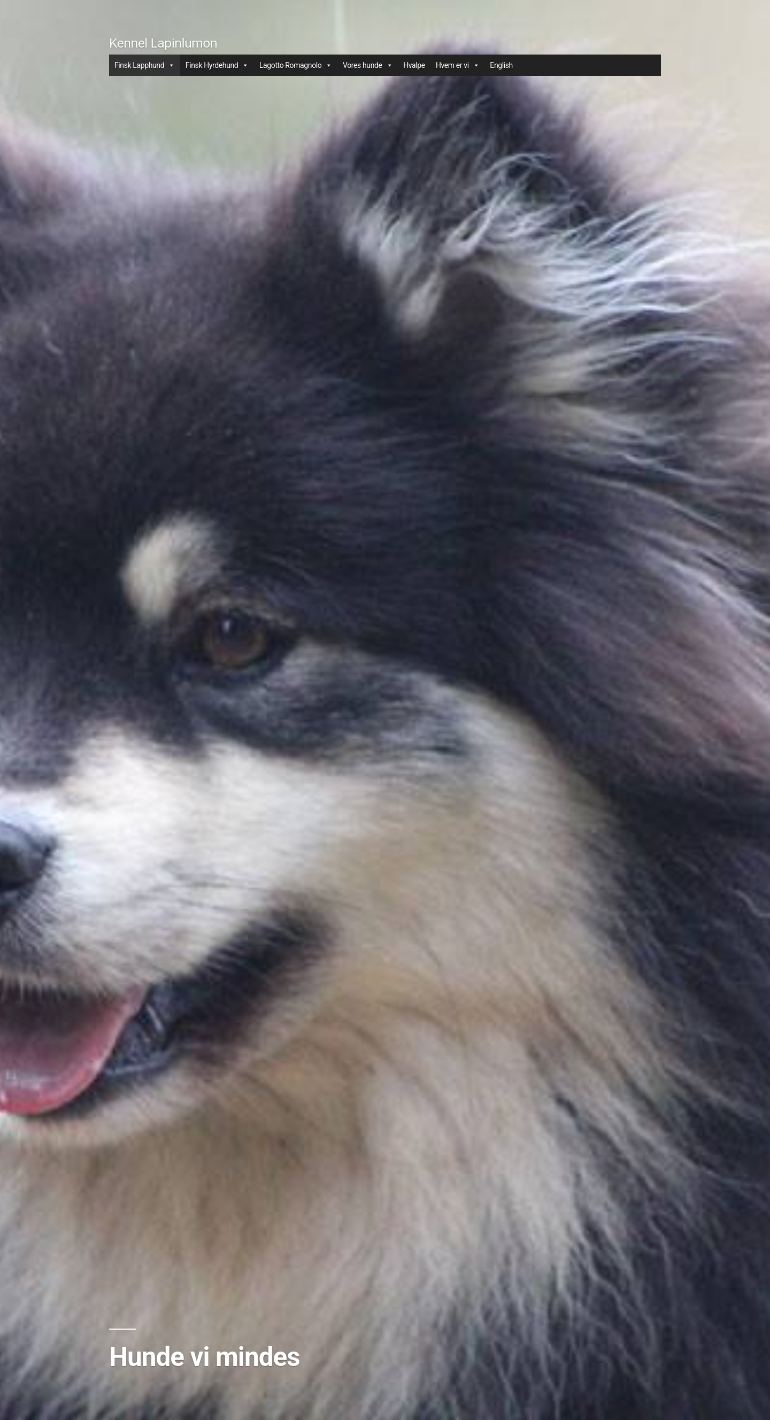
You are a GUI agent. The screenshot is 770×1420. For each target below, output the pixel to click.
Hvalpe (414, 65)
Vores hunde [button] (367, 65)
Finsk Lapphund (144, 65)
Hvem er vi (457, 65)
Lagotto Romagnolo (295, 65)
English (501, 65)
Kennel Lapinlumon (163, 43)
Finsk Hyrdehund (217, 65)
